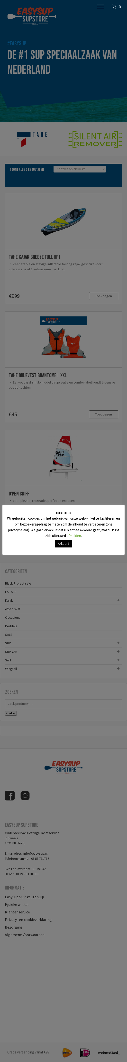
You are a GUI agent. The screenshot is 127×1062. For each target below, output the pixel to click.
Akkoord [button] (63, 544)
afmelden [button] (74, 535)
